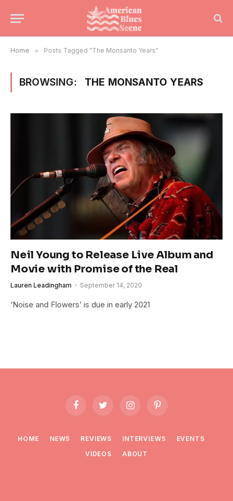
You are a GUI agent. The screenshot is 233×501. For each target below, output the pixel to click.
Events (191, 439)
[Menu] (17, 18)
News (60, 439)
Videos (98, 454)
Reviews (96, 439)
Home (28, 439)
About (135, 454)
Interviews (144, 439)
